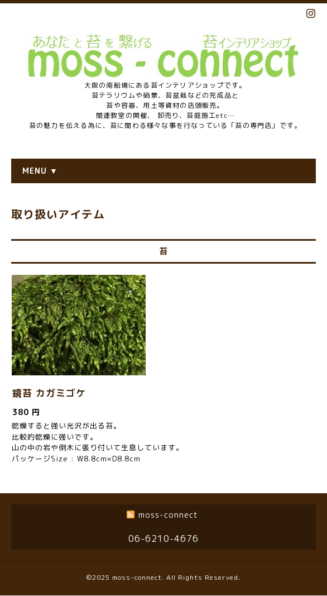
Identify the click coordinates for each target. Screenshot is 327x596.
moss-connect (137, 577)
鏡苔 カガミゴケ (49, 393)
